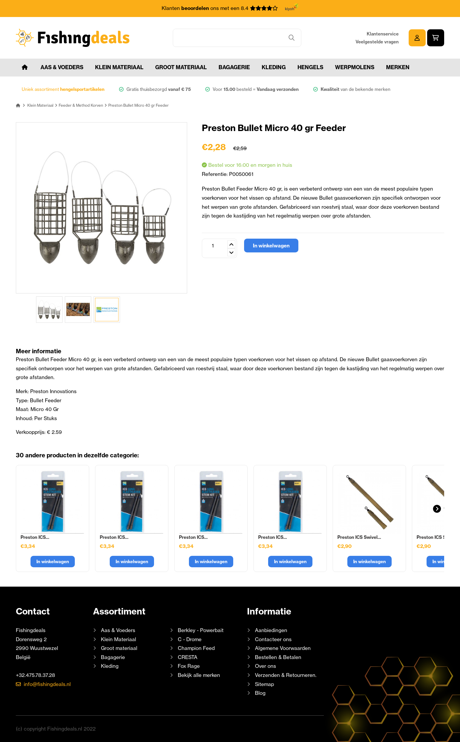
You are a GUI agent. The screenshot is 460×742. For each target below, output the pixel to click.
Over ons (265, 666)
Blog (259, 693)
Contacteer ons (273, 639)
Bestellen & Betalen (278, 657)
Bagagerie (234, 67)
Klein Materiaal (119, 67)
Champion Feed (196, 648)
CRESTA (187, 657)
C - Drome (190, 639)
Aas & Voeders (61, 67)
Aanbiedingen (271, 630)
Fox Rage (189, 666)
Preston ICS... (35, 537)
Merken (398, 67)
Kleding (274, 67)
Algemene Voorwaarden (283, 648)
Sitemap (264, 684)
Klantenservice (383, 34)
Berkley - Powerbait (201, 630)
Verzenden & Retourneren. (286, 675)
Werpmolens (354, 67)
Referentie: (215, 174)
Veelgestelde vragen (377, 42)
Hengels (310, 67)
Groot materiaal (181, 67)
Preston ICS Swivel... (359, 537)
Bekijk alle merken (199, 675)
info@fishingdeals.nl (47, 684)
